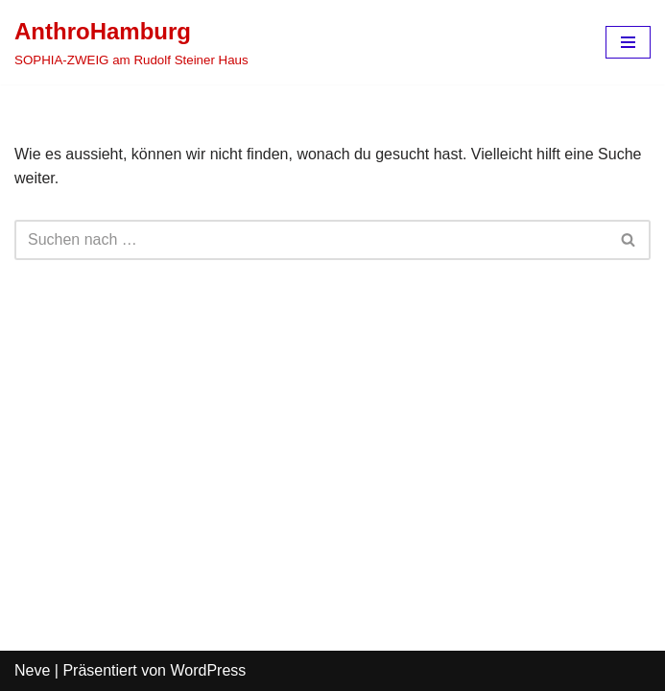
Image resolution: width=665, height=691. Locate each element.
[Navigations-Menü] (628, 42)
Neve (32, 670)
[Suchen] (310, 240)
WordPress (208, 670)
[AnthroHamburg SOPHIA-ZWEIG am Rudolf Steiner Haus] (131, 42)
